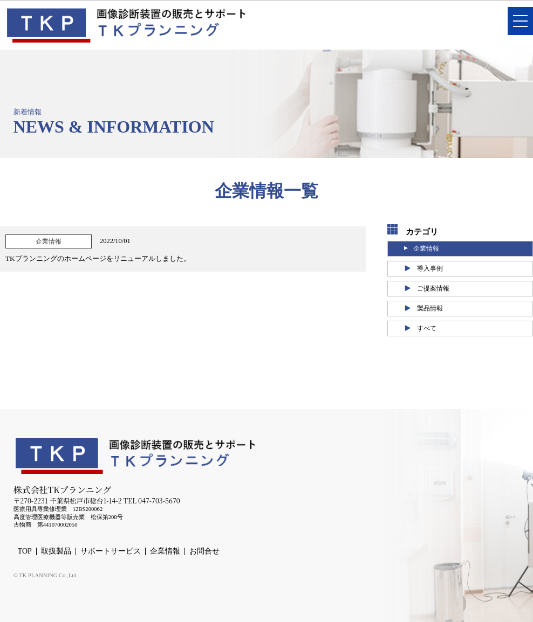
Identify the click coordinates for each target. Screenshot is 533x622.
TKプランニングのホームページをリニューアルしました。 (97, 258)
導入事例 (430, 268)
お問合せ (204, 551)
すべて (426, 328)
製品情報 (430, 308)
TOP (25, 551)
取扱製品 (56, 551)
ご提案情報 (433, 288)
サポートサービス (110, 551)
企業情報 (426, 248)
